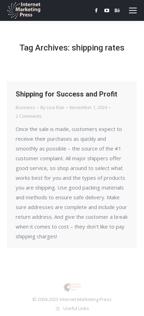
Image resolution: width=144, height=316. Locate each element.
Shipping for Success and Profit (66, 94)
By (52, 107)
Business (25, 107)
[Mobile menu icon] (133, 10)
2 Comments (29, 116)
